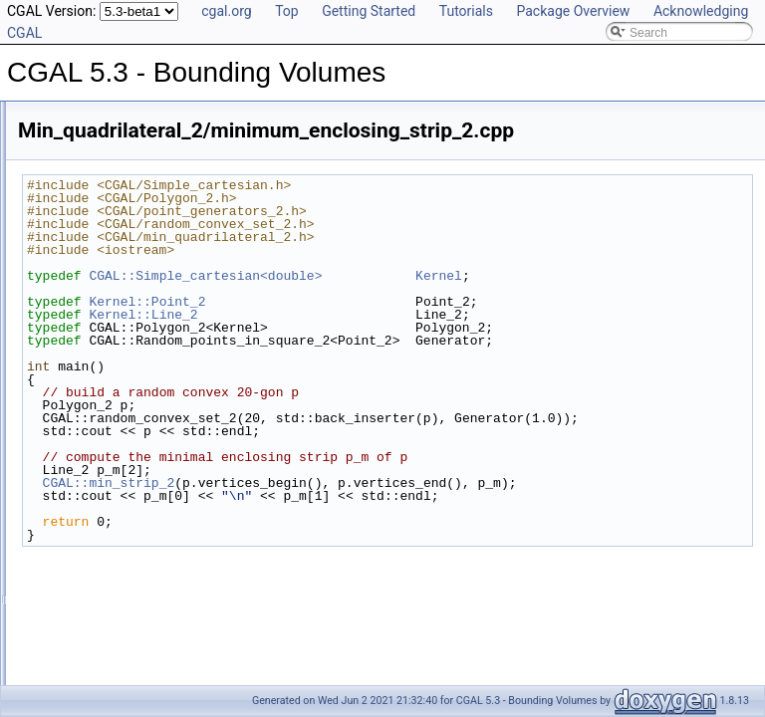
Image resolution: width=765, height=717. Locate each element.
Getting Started (368, 11)
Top (287, 11)
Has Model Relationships (100, 227)
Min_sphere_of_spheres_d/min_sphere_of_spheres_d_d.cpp (211, 643)
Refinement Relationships (102, 183)
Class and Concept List (95, 271)
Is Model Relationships (94, 205)
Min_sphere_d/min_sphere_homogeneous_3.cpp (180, 556)
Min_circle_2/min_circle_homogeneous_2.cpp (171, 424)
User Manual (68, 139)
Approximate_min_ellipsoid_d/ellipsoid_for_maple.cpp (192, 337)
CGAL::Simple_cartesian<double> (454, 276)
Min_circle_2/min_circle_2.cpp (130, 402)
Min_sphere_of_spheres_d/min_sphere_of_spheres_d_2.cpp (211, 599)
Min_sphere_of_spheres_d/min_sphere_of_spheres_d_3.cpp (211, 621)
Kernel (687, 276)
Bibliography (67, 249)
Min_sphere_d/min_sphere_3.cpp (138, 534)
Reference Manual (82, 161)
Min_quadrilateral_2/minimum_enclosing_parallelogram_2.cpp (214, 468)
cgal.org (226, 11)
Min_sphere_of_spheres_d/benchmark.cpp (163, 578)
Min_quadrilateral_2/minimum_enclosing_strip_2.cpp (189, 512)
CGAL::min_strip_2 (358, 496)
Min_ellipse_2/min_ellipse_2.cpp (136, 446)
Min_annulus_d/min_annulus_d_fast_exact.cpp (174, 380)
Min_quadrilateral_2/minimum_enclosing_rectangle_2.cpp (203, 490)
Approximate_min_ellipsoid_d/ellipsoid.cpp (162, 315)
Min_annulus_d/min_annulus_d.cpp (144, 358)
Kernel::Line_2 (392, 315)
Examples (60, 293)
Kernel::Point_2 (396, 302)
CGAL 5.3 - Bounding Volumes (99, 117)
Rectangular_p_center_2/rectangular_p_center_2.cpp (191, 665)
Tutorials (466, 11)
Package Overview (573, 11)
